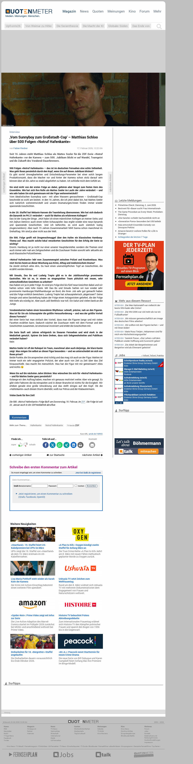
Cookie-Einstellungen (152, 740)
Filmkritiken (42, 746)
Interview (30, 733)
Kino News (11, 746)
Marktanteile (79, 731)
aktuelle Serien (114, 746)
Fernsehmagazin (31, 746)
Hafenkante (35, 425)
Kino (132, 11)
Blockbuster (93, 746)
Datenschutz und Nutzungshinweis (151, 737)
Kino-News (125, 729)
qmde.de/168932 (96, 433)
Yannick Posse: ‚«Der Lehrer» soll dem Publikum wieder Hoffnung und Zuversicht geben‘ (137, 339)
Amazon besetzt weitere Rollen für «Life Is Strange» (138, 232)
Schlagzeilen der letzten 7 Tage (133, 236)
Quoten (98, 11)
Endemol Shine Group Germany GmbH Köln (139, 363)
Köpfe (53, 738)
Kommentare (19, 417)
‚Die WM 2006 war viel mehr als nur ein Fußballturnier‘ (138, 313)
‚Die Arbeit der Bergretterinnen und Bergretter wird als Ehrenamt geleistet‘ (136, 346)
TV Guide (84, 746)
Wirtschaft (54, 733)
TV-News (54, 729)
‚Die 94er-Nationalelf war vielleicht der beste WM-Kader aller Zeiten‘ (137, 306)
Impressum (148, 742)
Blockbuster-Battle (127, 736)
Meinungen (116, 11)
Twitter (6, 740)
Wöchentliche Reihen (82, 729)
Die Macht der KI (93, 26)
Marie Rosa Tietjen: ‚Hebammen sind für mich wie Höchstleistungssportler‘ (138, 333)
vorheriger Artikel (21, 454)
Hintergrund (31, 729)
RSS (5, 729)
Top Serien (156, 746)
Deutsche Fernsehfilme (142, 746)
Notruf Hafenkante (54, 425)
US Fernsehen (53, 746)
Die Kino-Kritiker (127, 731)
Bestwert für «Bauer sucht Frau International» (139, 208)
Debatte (100, 729)
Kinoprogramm (127, 746)
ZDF (83, 401)
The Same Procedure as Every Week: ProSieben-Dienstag (140, 213)
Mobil (6, 733)
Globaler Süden (118, 26)
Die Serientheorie (67, 26)
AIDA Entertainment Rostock (135, 371)
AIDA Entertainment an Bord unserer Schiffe (131, 380)
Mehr (157, 11)
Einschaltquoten (73, 746)
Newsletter (7, 731)
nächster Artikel (92, 454)
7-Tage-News (9, 736)
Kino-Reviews (102, 733)
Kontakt (147, 733)
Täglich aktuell (79, 733)
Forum (144, 11)
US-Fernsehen (56, 740)
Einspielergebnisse (128, 733)
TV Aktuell (19, 746)
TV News (63, 746)
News (84, 11)
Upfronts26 (13, 26)
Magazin (69, 11)
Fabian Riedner (20, 148)
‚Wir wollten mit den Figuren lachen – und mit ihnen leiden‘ (139, 326)
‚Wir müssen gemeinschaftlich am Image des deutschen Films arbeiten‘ (139, 319)
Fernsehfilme (103, 746)
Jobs (146, 731)
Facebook (7, 738)
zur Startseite (55, 454)
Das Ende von (141, 26)
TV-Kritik (100, 731)
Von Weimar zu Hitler (38, 26)
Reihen (29, 731)
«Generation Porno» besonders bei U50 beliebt (139, 221)
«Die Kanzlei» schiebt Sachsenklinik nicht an (139, 217)
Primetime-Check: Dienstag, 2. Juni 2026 (137, 205)
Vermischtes (55, 731)
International (55, 736)
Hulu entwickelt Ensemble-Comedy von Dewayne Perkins (136, 226)
